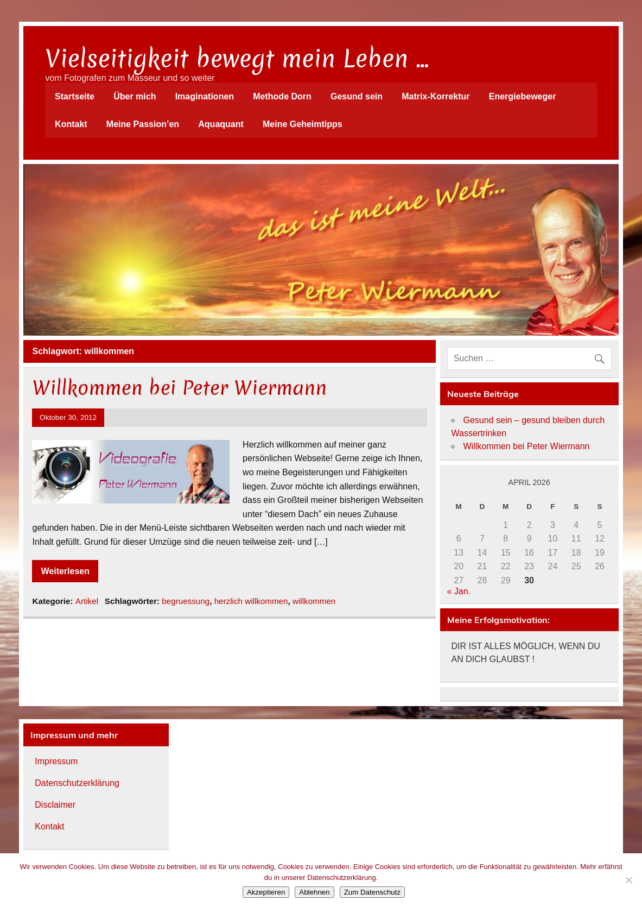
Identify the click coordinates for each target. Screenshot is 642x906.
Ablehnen (314, 892)
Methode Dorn (282, 96)
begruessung (185, 601)
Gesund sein (356, 96)
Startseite (74, 96)
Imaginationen (204, 96)
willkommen (314, 601)
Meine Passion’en (142, 124)
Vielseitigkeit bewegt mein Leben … (237, 58)
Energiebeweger (522, 96)
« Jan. (459, 591)
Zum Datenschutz (372, 892)
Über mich (134, 96)
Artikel (86, 601)
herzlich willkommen (251, 601)
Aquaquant (221, 124)
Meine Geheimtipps (302, 124)
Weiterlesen (65, 571)
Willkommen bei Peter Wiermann (179, 388)
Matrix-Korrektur (435, 96)
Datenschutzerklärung (77, 783)
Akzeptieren (266, 892)
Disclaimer (55, 804)
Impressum (56, 761)
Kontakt (71, 124)
